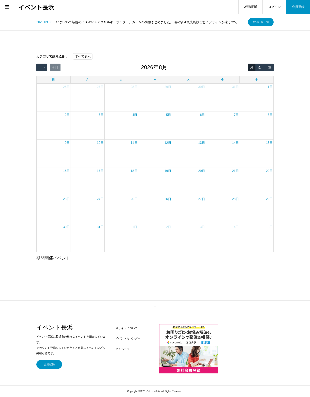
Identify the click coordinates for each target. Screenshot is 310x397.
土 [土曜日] (256, 79)
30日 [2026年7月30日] (201, 87)
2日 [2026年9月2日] (168, 227)
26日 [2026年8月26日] (167, 199)
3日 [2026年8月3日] (101, 114)
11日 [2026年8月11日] (134, 142)
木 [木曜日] (188, 79)
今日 (55, 67)
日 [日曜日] (53, 79)
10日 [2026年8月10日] (100, 142)
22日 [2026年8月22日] (269, 171)
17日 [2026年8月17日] (100, 171)
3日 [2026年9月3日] (202, 227)
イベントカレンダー (127, 338)
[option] (140, 22)
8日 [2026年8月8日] (270, 114)
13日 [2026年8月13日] (201, 142)
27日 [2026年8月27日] (201, 199)
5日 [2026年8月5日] (168, 114)
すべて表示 (83, 56)
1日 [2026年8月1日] (270, 87)
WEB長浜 (250, 7)
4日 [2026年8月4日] (134, 114)
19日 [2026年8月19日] (167, 171)
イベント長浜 (36, 6)
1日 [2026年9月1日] (134, 227)
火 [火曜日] (121, 79)
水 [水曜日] (155, 79)
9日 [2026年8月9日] (67, 142)
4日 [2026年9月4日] (236, 227)
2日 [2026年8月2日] (67, 114)
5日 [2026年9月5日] (270, 227)
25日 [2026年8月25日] (134, 199)
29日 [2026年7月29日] (167, 87)
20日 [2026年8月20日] (201, 171)
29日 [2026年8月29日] (269, 199)
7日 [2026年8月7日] (236, 114)
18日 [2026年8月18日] (134, 171)
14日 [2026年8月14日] (235, 142)
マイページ (122, 348)
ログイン (274, 7)
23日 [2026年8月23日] (66, 199)
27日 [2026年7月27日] (100, 87)
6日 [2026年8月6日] (202, 114)
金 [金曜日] (222, 79)
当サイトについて (126, 328)
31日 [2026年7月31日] (235, 87)
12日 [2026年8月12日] (167, 142)
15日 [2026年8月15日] (269, 142)
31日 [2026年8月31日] (100, 227)
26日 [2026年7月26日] (66, 87)
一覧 (268, 67)
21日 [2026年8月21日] (235, 171)
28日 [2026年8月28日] (235, 199)
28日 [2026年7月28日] (134, 87)
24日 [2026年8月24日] (100, 199)
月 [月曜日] (87, 79)
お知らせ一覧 (260, 22)
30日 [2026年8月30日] (66, 227)
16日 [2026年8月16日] (66, 171)
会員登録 (298, 7)
